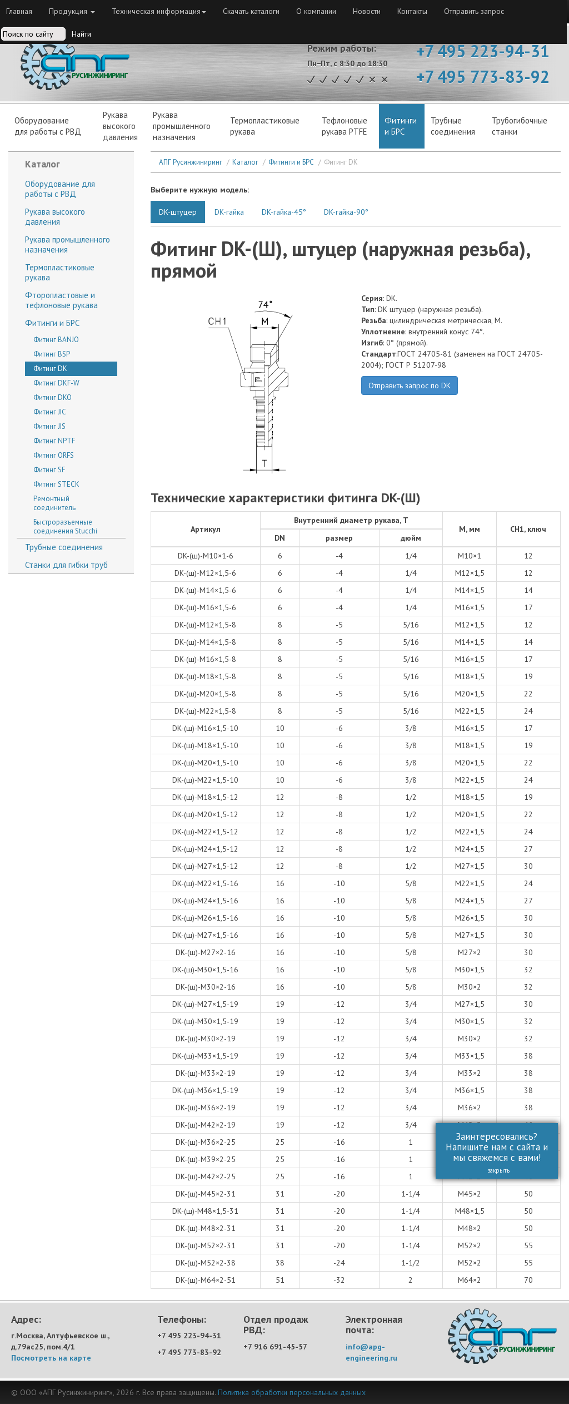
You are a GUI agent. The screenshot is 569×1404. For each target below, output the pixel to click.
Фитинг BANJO (56, 339)
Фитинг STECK (56, 484)
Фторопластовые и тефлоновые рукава (61, 300)
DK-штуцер (178, 212)
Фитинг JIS (49, 426)
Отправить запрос (474, 11)
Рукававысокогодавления (120, 126)
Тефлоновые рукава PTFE (344, 126)
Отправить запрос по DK (409, 385)
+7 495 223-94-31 (483, 51)
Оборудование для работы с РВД (60, 189)
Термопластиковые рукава (265, 126)
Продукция (72, 11)
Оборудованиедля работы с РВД (47, 126)
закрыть (492, 1170)
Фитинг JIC (49, 412)
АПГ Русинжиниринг (190, 162)
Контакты (412, 11)
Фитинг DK (50, 368)
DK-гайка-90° (346, 212)
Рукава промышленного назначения (182, 126)
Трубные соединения (64, 547)
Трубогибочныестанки (519, 126)
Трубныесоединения (453, 126)
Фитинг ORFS (53, 455)
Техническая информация (159, 11)
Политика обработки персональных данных (292, 1392)
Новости (367, 11)
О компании (316, 11)
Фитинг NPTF (54, 441)
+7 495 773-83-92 (483, 76)
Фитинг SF (49, 469)
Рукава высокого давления (55, 216)
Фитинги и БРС (401, 126)
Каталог (245, 162)
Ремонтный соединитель (54, 503)
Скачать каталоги (251, 11)
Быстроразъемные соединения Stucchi (65, 526)
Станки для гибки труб (66, 565)
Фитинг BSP (51, 354)
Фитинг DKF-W (56, 383)
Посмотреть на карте (51, 1358)
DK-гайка (229, 212)
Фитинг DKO (52, 397)
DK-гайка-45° (284, 212)
